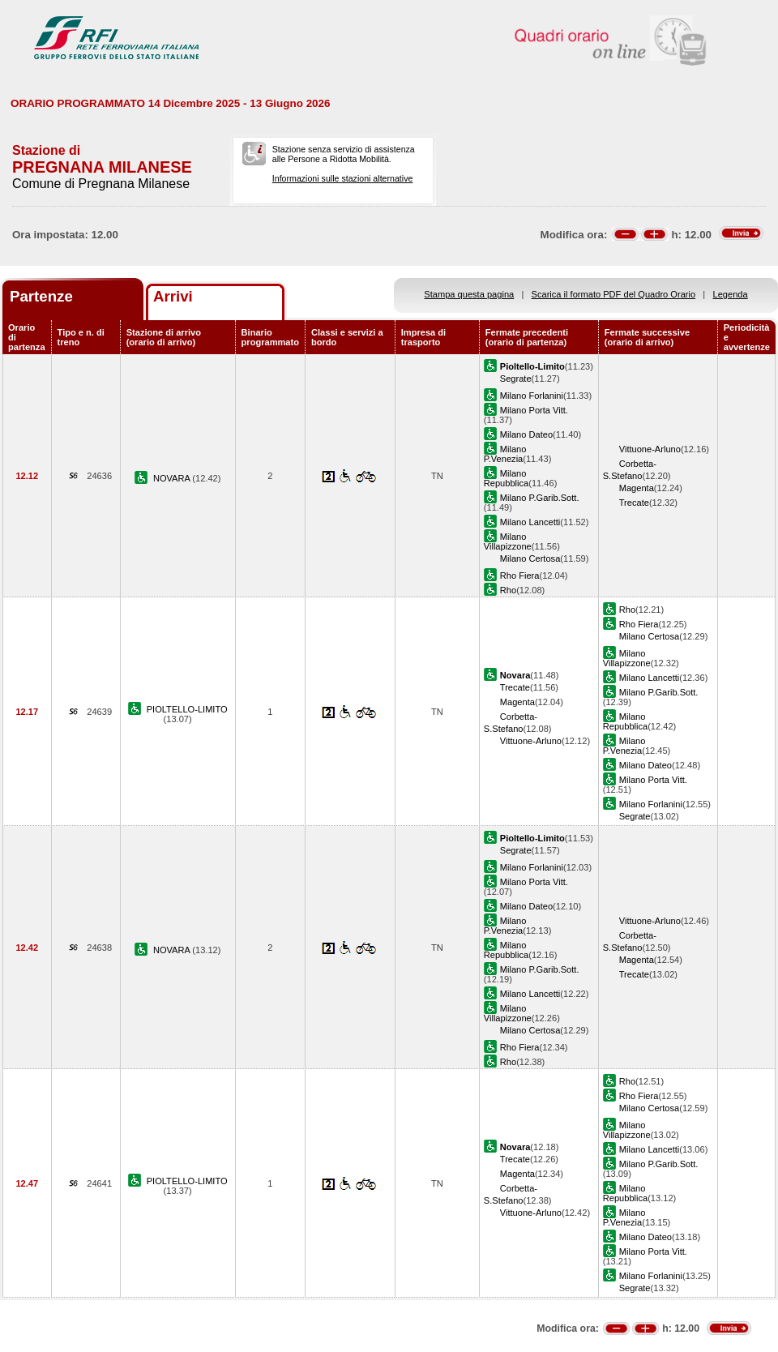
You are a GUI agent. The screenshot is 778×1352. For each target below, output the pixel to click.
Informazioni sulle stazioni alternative (342, 178)
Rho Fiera (520, 575)
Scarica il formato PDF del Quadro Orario (614, 294)
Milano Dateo (526, 434)
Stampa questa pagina (469, 294)
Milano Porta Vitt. (534, 410)
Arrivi (173, 296)
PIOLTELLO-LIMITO (187, 709)
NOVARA (172, 478)
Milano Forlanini (531, 395)
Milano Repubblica (506, 478)
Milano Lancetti (530, 522)
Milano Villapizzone (508, 541)
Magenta (636, 488)
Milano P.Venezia (505, 454)
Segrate (516, 378)
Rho (508, 590)
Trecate (634, 502)
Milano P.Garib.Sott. (539, 498)
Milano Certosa (530, 558)
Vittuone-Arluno (650, 449)
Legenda (730, 294)
